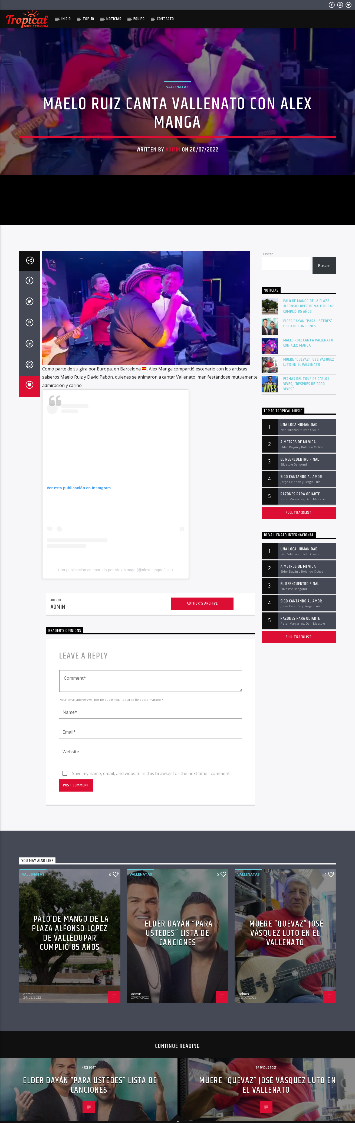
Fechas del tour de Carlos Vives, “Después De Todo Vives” (306, 507)
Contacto (165, 18)
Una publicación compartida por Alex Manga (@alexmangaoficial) (115, 693)
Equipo (139, 18)
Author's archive (202, 726)
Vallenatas (177, 142)
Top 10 (88, 18)
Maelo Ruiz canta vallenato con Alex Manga (308, 466)
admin (173, 206)
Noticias (113, 18)
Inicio (66, 18)
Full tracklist (298, 636)
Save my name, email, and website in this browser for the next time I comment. (151, 897)
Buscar (267, 377)
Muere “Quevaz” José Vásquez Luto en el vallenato (308, 485)
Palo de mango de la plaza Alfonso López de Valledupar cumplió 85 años (308, 429)
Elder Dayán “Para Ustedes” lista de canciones (308, 447)
